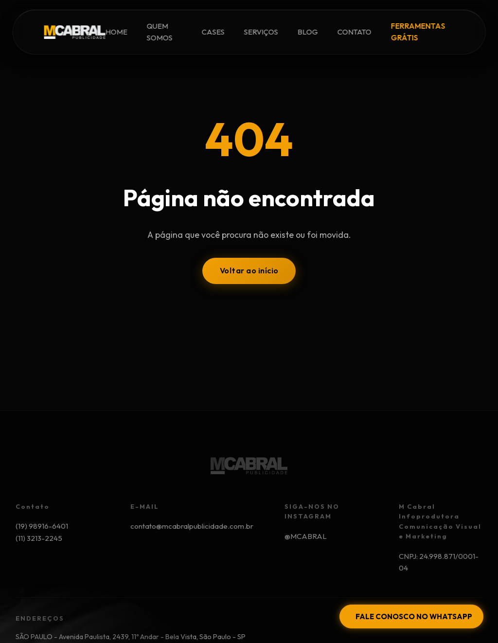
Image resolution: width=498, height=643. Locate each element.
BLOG (308, 31)
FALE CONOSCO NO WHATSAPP (414, 616)
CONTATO (355, 31)
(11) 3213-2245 (39, 538)
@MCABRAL (306, 536)
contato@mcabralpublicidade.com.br (191, 526)
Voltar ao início (249, 270)
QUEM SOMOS (159, 31)
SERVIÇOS (261, 31)
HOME (116, 31)
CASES (213, 31)
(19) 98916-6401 (42, 526)
